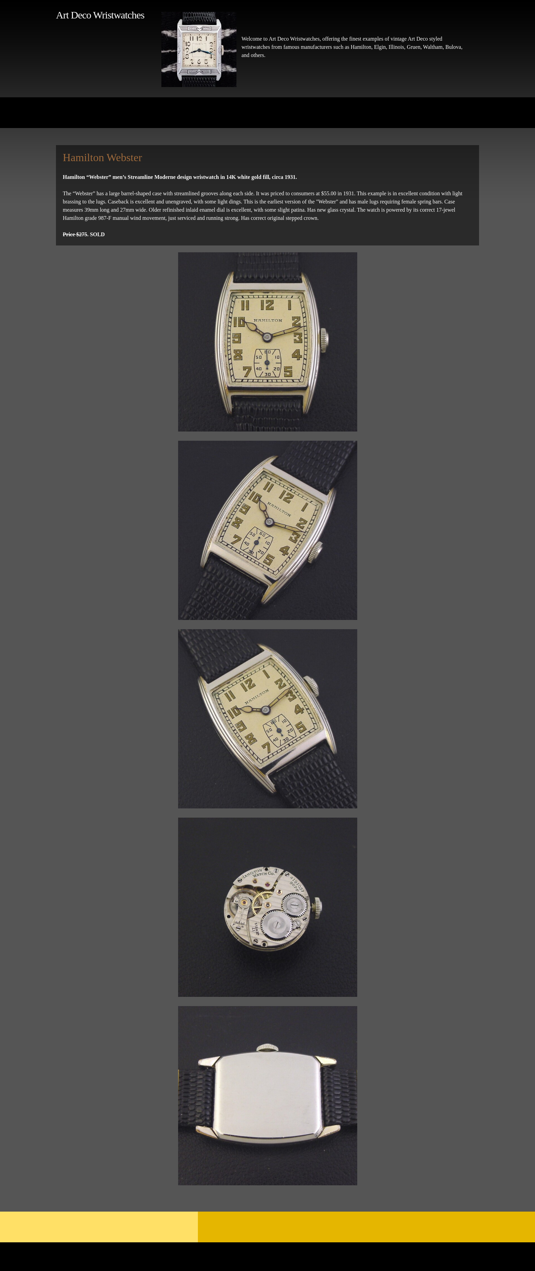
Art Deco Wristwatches (100, 14)
